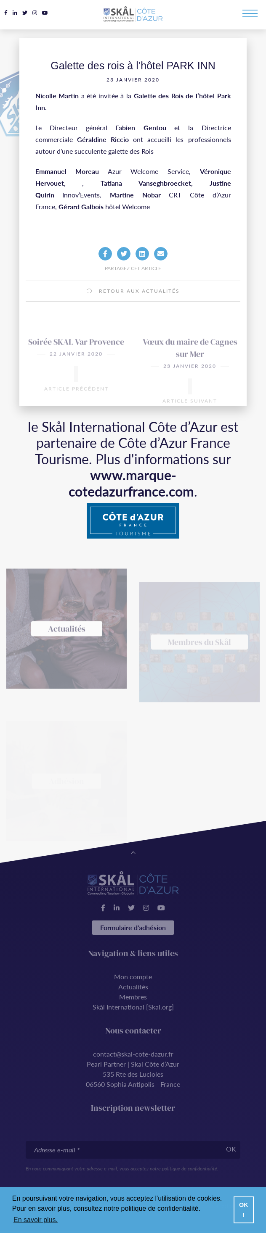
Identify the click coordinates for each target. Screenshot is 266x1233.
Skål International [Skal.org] (133, 1007)
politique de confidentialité (189, 1168)
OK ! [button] (243, 1209)
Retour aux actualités (133, 305)
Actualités (133, 987)
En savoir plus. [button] (35, 1219)
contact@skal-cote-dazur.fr (133, 1054)
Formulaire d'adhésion (133, 927)
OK (231, 1149)
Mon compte (133, 977)
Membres (133, 997)
